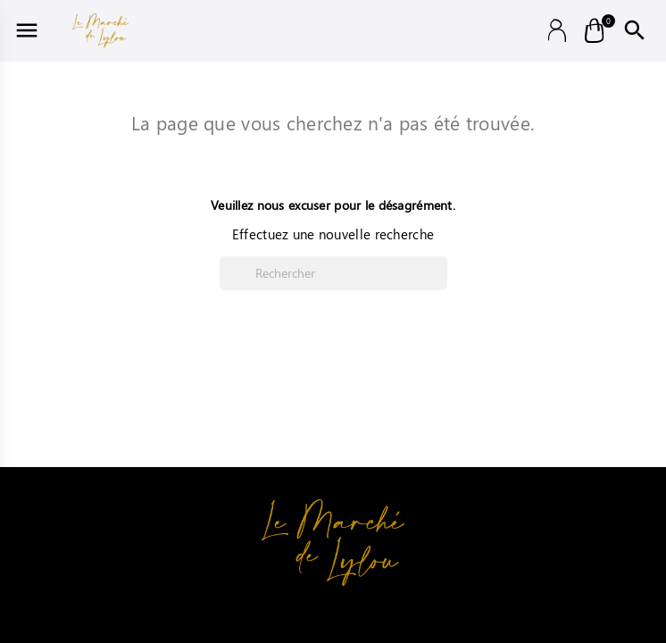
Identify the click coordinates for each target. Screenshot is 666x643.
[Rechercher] (333, 273)
